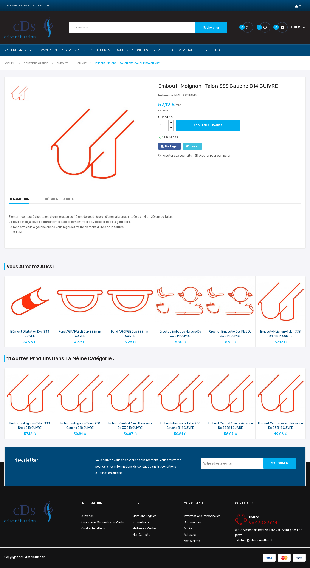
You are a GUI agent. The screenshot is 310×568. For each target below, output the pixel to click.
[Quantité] (163, 125)
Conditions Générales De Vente (102, 522)
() (263, 27)
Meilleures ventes (145, 528)
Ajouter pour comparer (215, 155)
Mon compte (141, 535)
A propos (87, 516)
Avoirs (188, 528)
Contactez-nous (93, 528)
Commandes (193, 522)
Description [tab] (19, 199)
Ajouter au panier (208, 125)
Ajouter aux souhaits (177, 155)
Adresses (190, 535)
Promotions (141, 522)
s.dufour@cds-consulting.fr (254, 540)
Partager (171, 146)
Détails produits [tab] (59, 199)
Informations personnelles (202, 516)
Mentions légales (145, 516)
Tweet (194, 146)
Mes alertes (192, 541)
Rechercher (211, 27)
